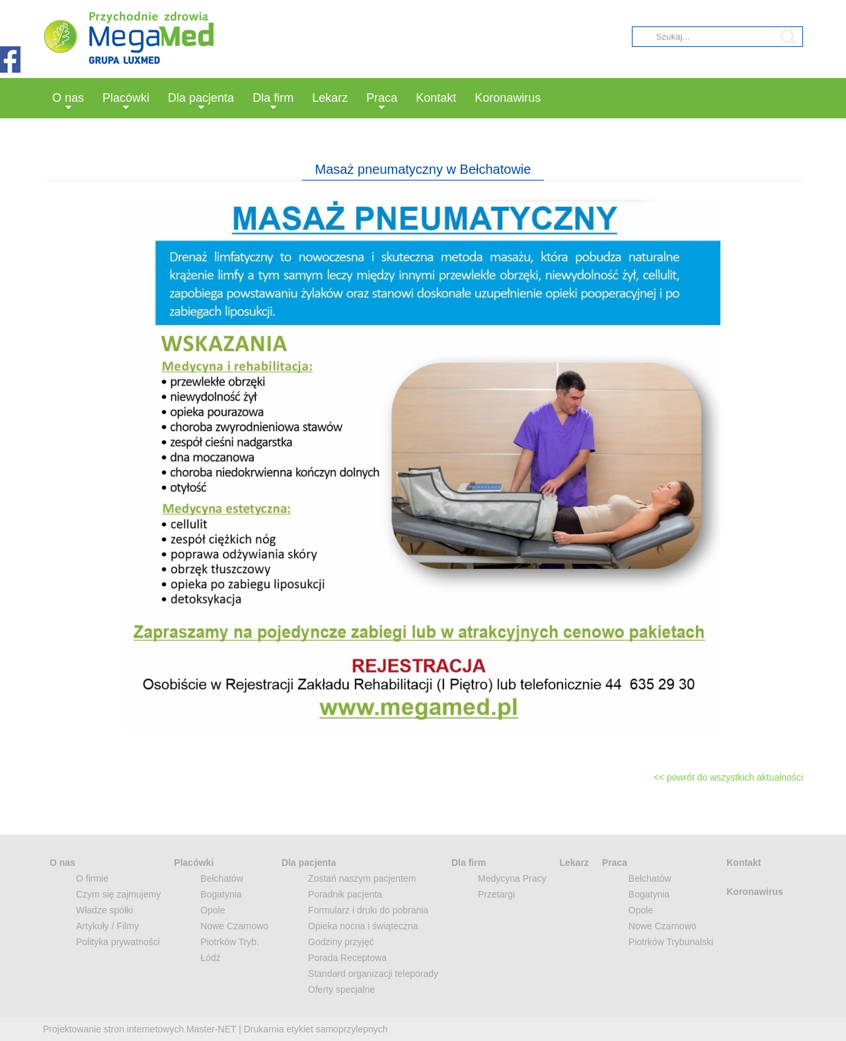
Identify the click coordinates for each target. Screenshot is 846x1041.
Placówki (125, 97)
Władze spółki (104, 910)
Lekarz (330, 97)
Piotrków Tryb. (229, 942)
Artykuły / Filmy (107, 926)
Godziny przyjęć (341, 942)
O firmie (92, 878)
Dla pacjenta (201, 97)
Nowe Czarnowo (234, 926)
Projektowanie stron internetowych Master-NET (139, 1029)
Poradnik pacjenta (345, 894)
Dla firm (272, 97)
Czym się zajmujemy (118, 894)
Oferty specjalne (341, 989)
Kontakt (436, 97)
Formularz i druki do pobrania (368, 910)
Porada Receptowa (347, 957)
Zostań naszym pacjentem (362, 878)
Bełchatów (221, 878)
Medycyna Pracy (512, 878)
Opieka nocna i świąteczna (363, 926)
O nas (68, 97)
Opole (212, 910)
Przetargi (496, 894)
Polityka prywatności (118, 942)
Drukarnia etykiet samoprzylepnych (316, 1029)
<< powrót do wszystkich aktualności (728, 777)
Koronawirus (508, 97)
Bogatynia (220, 894)
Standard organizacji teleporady (373, 973)
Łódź (210, 957)
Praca (381, 97)
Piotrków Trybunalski (671, 942)
